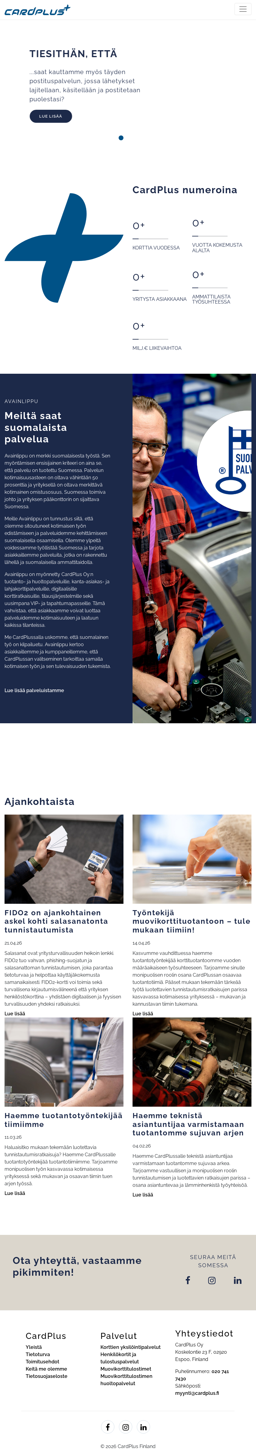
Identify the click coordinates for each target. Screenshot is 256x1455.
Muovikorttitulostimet (125, 1369)
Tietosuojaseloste (46, 1376)
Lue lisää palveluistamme (34, 690)
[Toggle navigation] (243, 9)
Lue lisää (65, 116)
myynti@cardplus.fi (197, 1393)
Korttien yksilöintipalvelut (130, 1347)
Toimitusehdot (42, 1362)
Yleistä (34, 1347)
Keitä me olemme (46, 1369)
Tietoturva (38, 1354)
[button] (107, 138)
